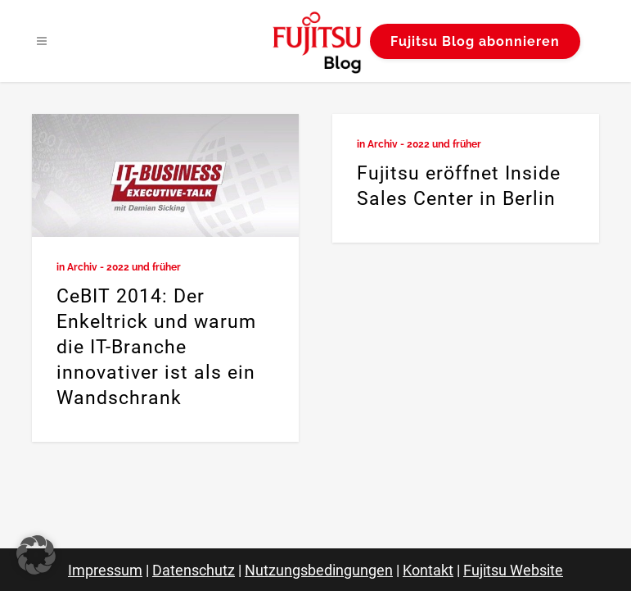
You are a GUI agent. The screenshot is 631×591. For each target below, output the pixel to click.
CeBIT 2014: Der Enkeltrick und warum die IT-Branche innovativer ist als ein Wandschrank (156, 347)
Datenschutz (193, 570)
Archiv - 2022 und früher (124, 267)
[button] (36, 555)
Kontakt (428, 570)
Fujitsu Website (513, 570)
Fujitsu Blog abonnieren (475, 41)
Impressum (105, 570)
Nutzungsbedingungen (319, 570)
